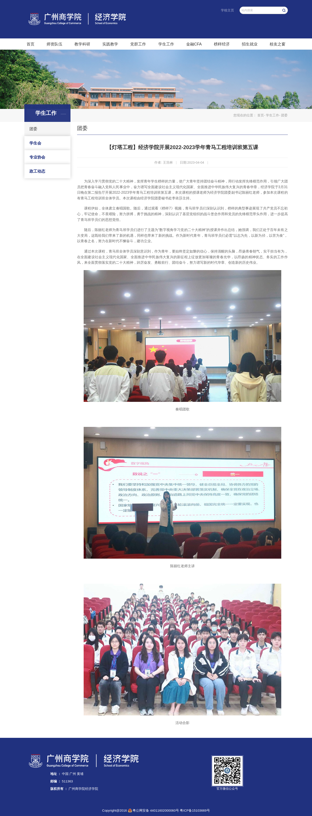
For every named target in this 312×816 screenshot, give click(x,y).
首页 (30, 44)
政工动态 (37, 171)
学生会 (35, 143)
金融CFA (194, 44)
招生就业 (250, 44)
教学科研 (82, 44)
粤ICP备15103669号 (195, 810)
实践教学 (110, 44)
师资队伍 (54, 44)
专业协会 (37, 157)
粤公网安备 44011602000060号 (156, 810)
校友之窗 (277, 44)
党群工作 (138, 44)
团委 (33, 129)
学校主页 (227, 10)
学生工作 (166, 44)
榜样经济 (222, 44)
